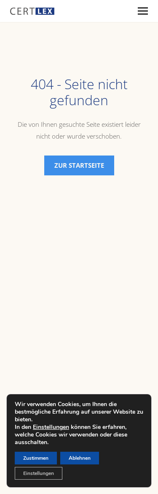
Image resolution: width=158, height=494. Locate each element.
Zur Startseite (79, 165)
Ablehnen (80, 458)
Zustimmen (35, 458)
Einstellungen (51, 427)
